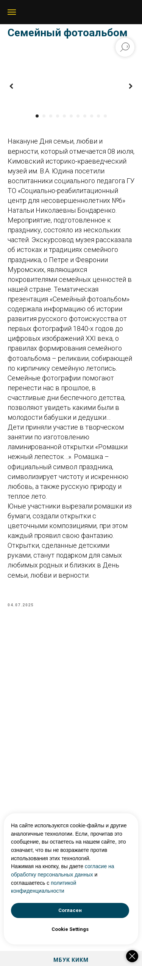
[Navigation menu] (12, 12)
